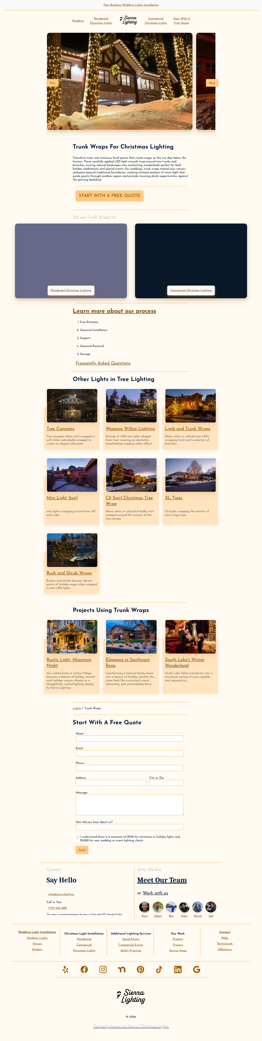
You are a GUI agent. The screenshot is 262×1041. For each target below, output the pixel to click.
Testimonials (225, 943)
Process (178, 945)
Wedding (78, 20)
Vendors (37, 949)
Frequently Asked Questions (103, 363)
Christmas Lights (84, 950)
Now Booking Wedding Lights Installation (131, 5)
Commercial (84, 945)
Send (82, 850)
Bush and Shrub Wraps (69, 573)
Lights (77, 708)
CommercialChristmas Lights (156, 21)
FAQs (224, 938)
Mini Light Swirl (62, 498)
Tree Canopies (60, 429)
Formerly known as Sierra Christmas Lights (131, 1026)
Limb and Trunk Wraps (188, 429)
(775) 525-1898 (57, 908)
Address (111, 781)
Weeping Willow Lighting (130, 429)
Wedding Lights (37, 938)
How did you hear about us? (130, 825)
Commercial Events (130, 945)
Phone (130, 766)
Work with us (155, 893)
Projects (178, 939)
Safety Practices (130, 950)
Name (130, 737)
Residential (84, 939)
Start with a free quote (109, 196)
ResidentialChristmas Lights (101, 21)
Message (130, 803)
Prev (52, 83)
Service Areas (178, 950)
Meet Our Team (162, 880)
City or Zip (166, 781)
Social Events (131, 939)
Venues (37, 943)
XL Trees (173, 498)
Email (130, 751)
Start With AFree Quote (181, 21)
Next (212, 83)
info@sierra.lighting (61, 894)
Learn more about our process (114, 311)
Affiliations (225, 949)
